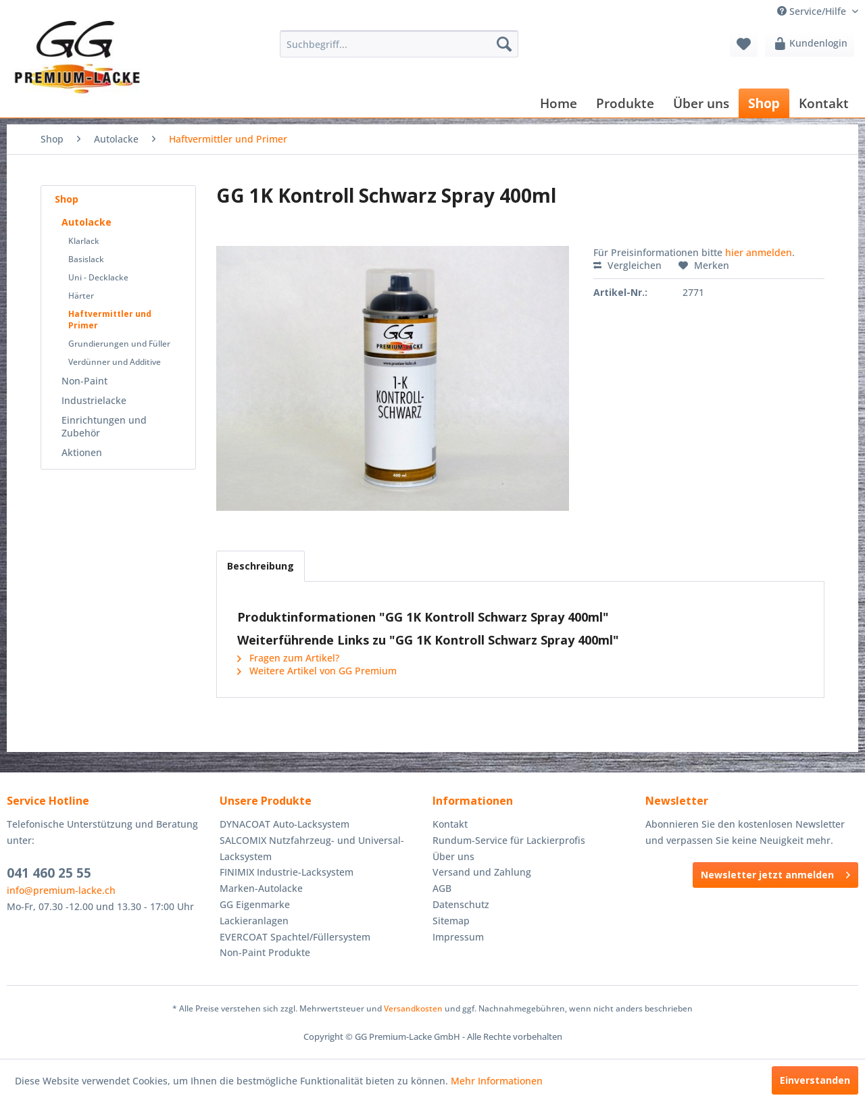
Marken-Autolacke (261, 888)
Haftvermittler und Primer (109, 319)
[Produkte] (625, 103)
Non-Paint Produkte (265, 952)
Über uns (453, 856)
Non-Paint (84, 380)
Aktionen (81, 452)
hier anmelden (758, 252)
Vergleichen (627, 265)
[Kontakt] (823, 103)
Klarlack (83, 241)
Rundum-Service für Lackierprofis (508, 840)
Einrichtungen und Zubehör (104, 426)
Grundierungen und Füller (119, 343)
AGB (441, 888)
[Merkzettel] (743, 43)
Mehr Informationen (497, 1080)
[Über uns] (701, 103)
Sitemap (451, 920)
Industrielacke (93, 400)
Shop (66, 199)
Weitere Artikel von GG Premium (317, 670)
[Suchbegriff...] (399, 43)
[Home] (558, 103)
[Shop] (764, 103)
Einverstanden (815, 1080)
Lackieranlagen (254, 920)
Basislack (86, 259)
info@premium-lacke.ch (61, 890)
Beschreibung (260, 565)
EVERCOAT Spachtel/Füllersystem (295, 936)
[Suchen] (504, 43)
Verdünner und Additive (114, 362)
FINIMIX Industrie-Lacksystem (286, 872)
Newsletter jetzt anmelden (775, 872)
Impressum (458, 936)
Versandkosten (413, 1008)
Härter (81, 295)
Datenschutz (460, 904)
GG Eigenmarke (255, 904)
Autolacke (86, 222)
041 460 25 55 (49, 873)
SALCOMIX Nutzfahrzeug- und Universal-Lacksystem (312, 848)
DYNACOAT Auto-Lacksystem (284, 824)
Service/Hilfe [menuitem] (813, 11)
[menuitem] (399, 43)
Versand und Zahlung (481, 872)
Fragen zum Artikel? (288, 657)
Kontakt (450, 824)
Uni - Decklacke (98, 277)
